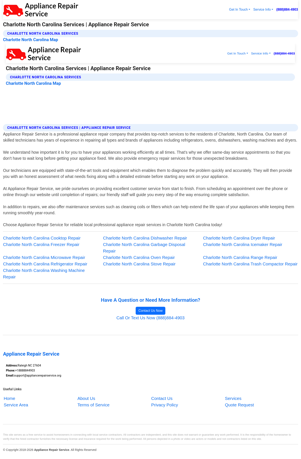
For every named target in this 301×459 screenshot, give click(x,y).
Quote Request (239, 404)
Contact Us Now (150, 310)
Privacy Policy (164, 404)
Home (9, 398)
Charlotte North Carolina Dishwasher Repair (145, 238)
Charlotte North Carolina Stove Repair (139, 263)
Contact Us (161, 398)
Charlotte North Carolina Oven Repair (139, 257)
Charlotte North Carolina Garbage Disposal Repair (144, 247)
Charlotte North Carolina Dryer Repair (239, 238)
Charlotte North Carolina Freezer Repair (41, 244)
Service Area (16, 404)
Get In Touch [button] (238, 9)
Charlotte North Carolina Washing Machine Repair (44, 273)
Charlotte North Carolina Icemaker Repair (242, 244)
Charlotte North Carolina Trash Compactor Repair (250, 263)
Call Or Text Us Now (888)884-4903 (150, 317)
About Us (86, 398)
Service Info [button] (262, 9)
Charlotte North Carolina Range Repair (240, 257)
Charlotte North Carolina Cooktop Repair (41, 238)
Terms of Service (93, 404)
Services (233, 398)
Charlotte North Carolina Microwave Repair (44, 257)
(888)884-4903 (287, 9)
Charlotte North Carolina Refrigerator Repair (45, 263)
